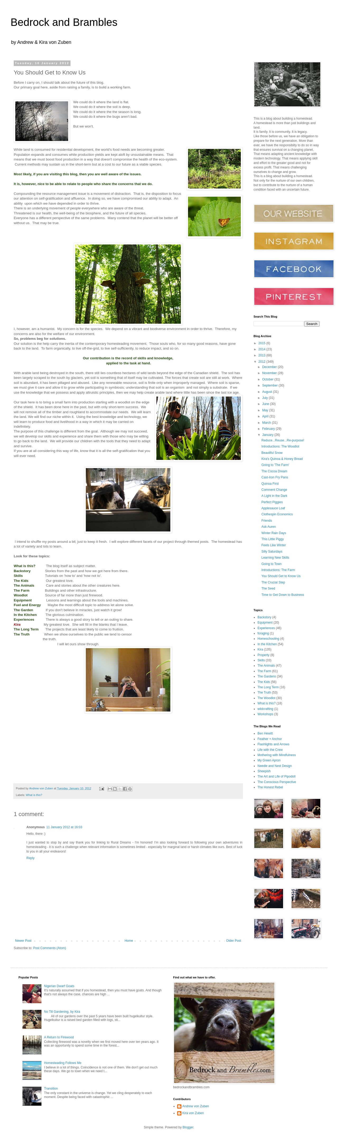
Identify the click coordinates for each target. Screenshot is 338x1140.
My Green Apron (268, 760)
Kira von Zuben (193, 1113)
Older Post (233, 941)
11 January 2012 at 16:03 (64, 827)
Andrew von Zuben (195, 1106)
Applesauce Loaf (273, 508)
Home (129, 941)
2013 (262, 355)
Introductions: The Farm (278, 570)
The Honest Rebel (270, 787)
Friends (266, 520)
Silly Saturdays (271, 551)
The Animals (266, 665)
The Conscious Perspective (276, 782)
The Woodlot (266, 698)
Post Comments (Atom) (49, 948)
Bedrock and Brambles (64, 22)
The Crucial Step (273, 582)
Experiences (266, 628)
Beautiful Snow (272, 453)
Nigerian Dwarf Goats (59, 986)
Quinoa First (270, 484)
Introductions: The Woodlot (280, 446)
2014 (262, 349)
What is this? (34, 795)
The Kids (263, 682)
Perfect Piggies (272, 502)
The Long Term (268, 687)
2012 (262, 362)
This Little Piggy (272, 539)
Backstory (264, 617)
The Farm (264, 671)
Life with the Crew (270, 750)
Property (263, 655)
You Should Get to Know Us (281, 576)
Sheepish (264, 771)
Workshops (265, 714)
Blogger (187, 1127)
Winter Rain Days (273, 533)
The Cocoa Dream (274, 471)
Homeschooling (268, 638)
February (269, 429)
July (265, 398)
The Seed (268, 588)
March (267, 423)
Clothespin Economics (277, 514)
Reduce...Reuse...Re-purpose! (282, 440)
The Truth (264, 692)
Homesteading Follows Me (62, 1063)
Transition (51, 1088)
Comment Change (274, 490)
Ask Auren (268, 527)
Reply (30, 858)
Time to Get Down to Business (282, 595)
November (270, 373)
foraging (263, 633)
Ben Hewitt (265, 733)
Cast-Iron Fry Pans (274, 477)
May (265, 410)
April (265, 416)
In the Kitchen (267, 644)
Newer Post (23, 941)
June (266, 404)
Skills (261, 660)
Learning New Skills (275, 557)
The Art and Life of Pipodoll (276, 776)
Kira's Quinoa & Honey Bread (282, 459)
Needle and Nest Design (274, 766)
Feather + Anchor (269, 739)
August (267, 392)
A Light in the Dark (274, 496)
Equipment (265, 622)
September (270, 385)
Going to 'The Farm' (275, 465)
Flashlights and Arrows (273, 744)
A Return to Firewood (59, 1037)
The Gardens (266, 676)
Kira (260, 649)
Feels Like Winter (273, 545)
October (268, 379)
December (270, 367)
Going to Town (271, 564)
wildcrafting (265, 709)
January (268, 435)
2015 (262, 343)
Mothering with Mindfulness (276, 755)
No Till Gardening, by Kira (62, 1012)
